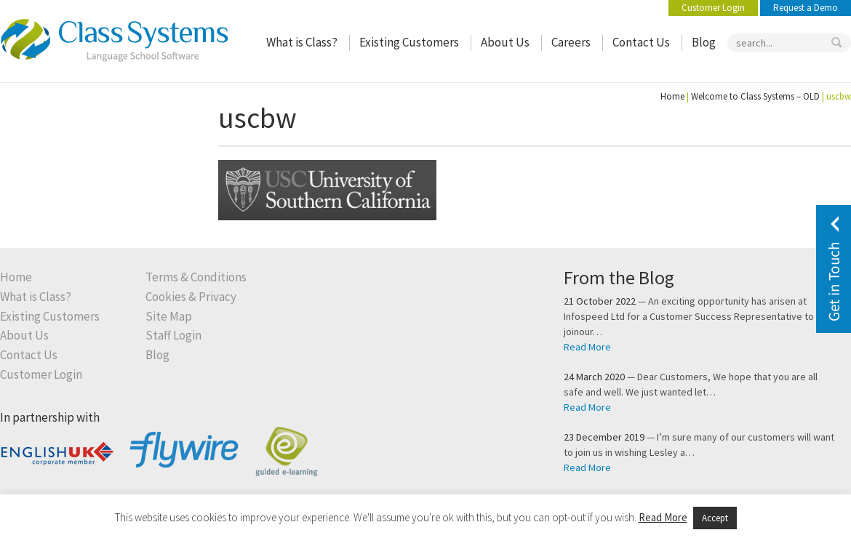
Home (672, 96)
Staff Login (173, 335)
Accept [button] (715, 518)
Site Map (168, 316)
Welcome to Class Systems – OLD (755, 96)
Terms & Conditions (196, 277)
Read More (587, 346)
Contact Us (641, 42)
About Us (505, 42)
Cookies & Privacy (190, 297)
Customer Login (713, 7)
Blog (704, 42)
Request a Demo (805, 7)
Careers (571, 42)
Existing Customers (409, 42)
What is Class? (301, 42)
